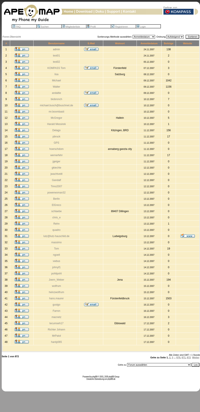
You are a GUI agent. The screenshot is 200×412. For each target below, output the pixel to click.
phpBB (94, 377)
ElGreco (56, 205)
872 (189, 357)
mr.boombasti (56, 111)
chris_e (56, 217)
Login (141, 26)
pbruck (56, 136)
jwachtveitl (56, 173)
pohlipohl (56, 273)
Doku (99, 11)
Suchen (43, 26)
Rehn (56, 223)
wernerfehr (56, 155)
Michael (56, 80)
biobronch (56, 99)
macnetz (56, 317)
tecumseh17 (56, 323)
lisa (56, 74)
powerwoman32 (56, 192)
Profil (91, 26)
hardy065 (56, 342)
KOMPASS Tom (56, 68)
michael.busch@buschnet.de (56, 105)
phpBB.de (111, 379)
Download (84, 11)
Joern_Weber (56, 279)
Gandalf (56, 180)
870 (178, 357)
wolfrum (56, 285)
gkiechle (56, 167)
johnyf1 (56, 267)
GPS (56, 142)
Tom (56, 248)
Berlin (56, 198)
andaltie (56, 92)
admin (56, 49)
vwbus (56, 261)
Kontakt (129, 11)
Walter (56, 86)
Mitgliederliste (71, 26)
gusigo (56, 304)
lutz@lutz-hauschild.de (56, 236)
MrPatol (56, 335)
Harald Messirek (56, 124)
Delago (56, 130)
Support (113, 11)
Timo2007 (56, 186)
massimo (56, 242)
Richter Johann (56, 329)
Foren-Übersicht (12, 36)
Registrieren (120, 26)
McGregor (56, 117)
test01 (56, 55)
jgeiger (56, 161)
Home (68, 11)
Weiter (195, 357)
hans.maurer (56, 298)
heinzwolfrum (56, 292)
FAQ (17, 26)
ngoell (56, 254)
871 (184, 357)
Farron (56, 310)
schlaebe (56, 211)
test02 (56, 61)
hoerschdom (56, 149)
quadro (56, 229)
